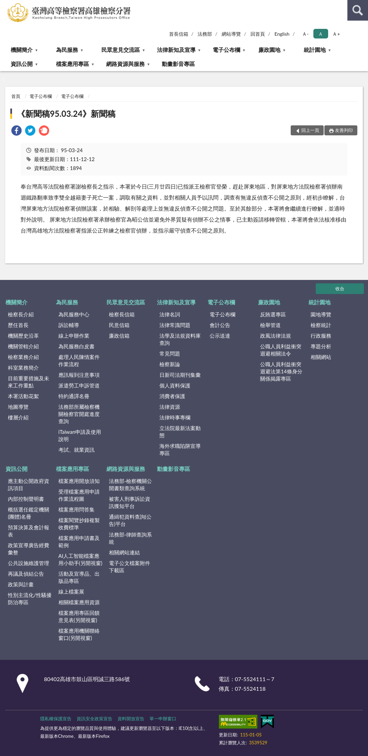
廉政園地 (269, 49)
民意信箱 (119, 325)
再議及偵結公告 (26, 574)
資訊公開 (22, 63)
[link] (16, 131)
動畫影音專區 (178, 63)
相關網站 (321, 357)
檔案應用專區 (72, 63)
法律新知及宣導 (176, 49)
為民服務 (67, 49)
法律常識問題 (174, 325)
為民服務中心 (73, 314)
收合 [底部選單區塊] (339, 288)
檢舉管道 (270, 325)
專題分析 (321, 346)
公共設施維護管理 (28, 563)
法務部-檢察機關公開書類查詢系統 (130, 484)
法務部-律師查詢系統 (130, 538)
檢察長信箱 (122, 314)
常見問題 (169, 353)
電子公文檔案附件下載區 (129, 566)
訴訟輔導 (68, 325)
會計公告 (220, 325)
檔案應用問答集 (76, 509)
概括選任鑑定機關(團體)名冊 (28, 513)
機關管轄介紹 (23, 346)
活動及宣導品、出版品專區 (79, 577)
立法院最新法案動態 (180, 431)
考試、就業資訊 (76, 450)
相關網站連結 (124, 552)
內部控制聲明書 (26, 499)
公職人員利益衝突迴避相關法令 (280, 350)
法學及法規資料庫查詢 (180, 339)
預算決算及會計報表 (28, 531)
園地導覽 (321, 314)
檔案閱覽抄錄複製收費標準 (79, 523)
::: (5, 5)
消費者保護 (172, 396)
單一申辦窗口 (162, 718)
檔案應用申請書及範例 (79, 541)
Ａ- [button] (305, 34)
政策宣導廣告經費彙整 (28, 548)
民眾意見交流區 (120, 49)
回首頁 (257, 34)
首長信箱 (178, 34)
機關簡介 (22, 49)
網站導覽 (231, 34)
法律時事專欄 (174, 417)
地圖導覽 (18, 407)
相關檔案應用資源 (79, 602)
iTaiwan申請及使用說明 (79, 435)
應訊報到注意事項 (79, 375)
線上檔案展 (71, 591)
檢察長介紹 (21, 314)
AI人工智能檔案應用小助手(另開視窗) (80, 559)
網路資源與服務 (125, 63)
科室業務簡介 (23, 367)
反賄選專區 (273, 314)
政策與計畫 (21, 584)
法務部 (205, 34)
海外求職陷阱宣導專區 (180, 449)
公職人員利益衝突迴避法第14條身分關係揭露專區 (281, 371)
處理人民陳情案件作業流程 (79, 360)
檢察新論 (169, 364)
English (282, 34)
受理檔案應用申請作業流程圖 (79, 495)
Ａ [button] (320, 34)
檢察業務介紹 (23, 357)
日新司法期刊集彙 (180, 375)
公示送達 (220, 335)
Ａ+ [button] (336, 34)
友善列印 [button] (344, 130)
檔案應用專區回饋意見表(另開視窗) (79, 616)
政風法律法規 (275, 335)
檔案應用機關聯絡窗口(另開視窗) (79, 634)
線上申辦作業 (73, 335)
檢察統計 (321, 325)
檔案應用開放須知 (79, 481)
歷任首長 (18, 325)
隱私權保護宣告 (55, 718)
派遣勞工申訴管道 (79, 385)
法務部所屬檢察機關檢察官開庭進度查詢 (79, 414)
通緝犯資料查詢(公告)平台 (130, 520)
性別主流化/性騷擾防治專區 (30, 598)
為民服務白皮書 (76, 346)
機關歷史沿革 (23, 335)
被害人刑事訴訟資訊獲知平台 (129, 502)
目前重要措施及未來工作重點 (28, 381)
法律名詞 (169, 314)
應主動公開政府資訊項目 (28, 484)
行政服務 (321, 335)
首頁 (15, 96)
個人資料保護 (174, 385)
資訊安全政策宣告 (94, 718)
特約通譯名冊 (73, 396)
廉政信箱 (119, 335)
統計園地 (315, 49)
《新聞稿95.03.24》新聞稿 (66, 114)
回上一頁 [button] (310, 130)
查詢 (357, 10)
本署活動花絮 (23, 396)
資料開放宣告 (131, 718)
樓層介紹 (18, 417)
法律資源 (169, 407)
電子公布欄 (226, 49)
